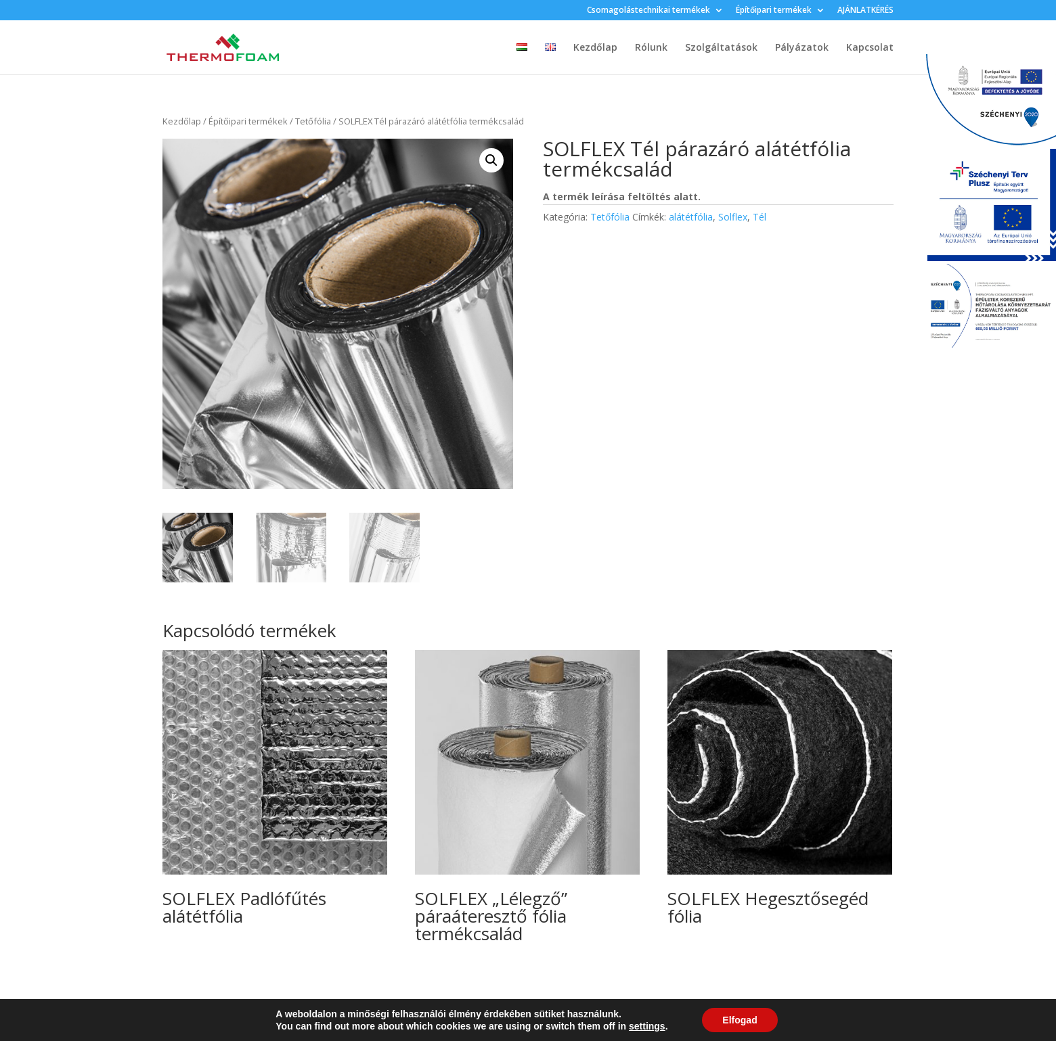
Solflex (732, 216)
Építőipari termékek (774, 11)
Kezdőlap (595, 48)
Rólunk (651, 48)
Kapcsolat (870, 48)
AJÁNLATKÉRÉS (865, 11)
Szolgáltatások (721, 48)
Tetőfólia (313, 121)
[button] (491, 160)
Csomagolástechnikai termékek (648, 11)
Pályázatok (802, 48)
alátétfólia (691, 216)
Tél (759, 216)
